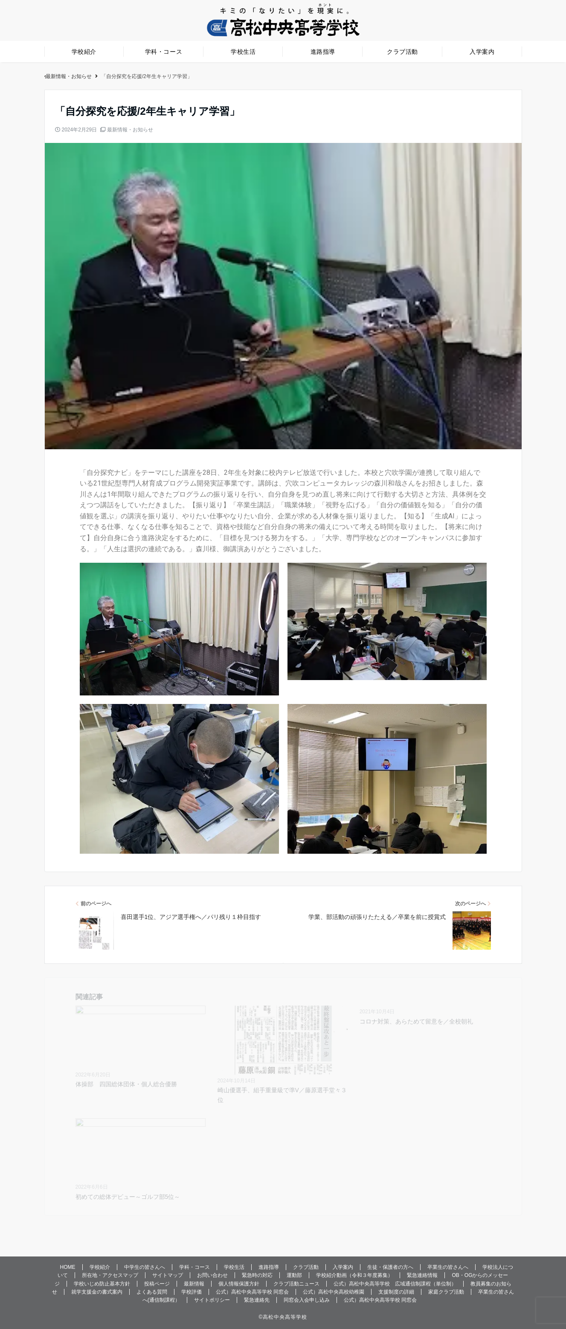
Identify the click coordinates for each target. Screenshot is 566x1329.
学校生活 (243, 51)
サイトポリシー (212, 1300)
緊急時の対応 (257, 1275)
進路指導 (323, 51)
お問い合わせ (212, 1275)
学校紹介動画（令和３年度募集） (354, 1275)
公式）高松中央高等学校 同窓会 (252, 1292)
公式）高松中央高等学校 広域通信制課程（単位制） (395, 1284)
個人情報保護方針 (238, 1284)
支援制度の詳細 (396, 1292)
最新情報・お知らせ (130, 130)
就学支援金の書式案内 (96, 1292)
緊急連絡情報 (422, 1275)
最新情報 (194, 1284)
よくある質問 (151, 1292)
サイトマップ (167, 1275)
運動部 (294, 1275)
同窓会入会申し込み (307, 1300)
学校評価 (191, 1292)
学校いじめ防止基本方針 (102, 1284)
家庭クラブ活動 (446, 1292)
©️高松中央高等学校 (283, 1317)
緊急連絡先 (257, 1300)
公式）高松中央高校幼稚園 (333, 1292)
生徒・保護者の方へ (390, 1267)
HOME (67, 1267)
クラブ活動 (402, 51)
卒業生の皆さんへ (447, 1267)
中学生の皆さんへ (144, 1267)
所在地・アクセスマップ (110, 1275)
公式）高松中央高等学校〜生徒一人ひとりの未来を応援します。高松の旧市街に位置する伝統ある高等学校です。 (178, 76)
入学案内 (482, 51)
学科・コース (163, 51)
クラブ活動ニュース (296, 1284)
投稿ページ (157, 1284)
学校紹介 (84, 51)
